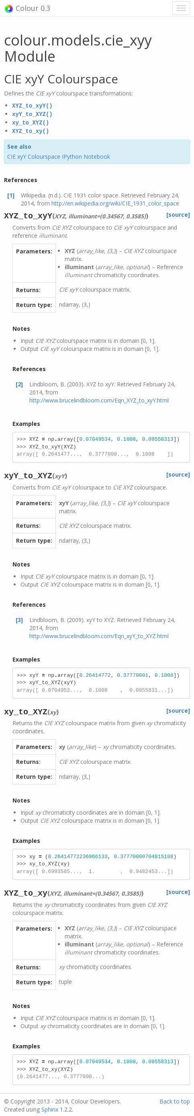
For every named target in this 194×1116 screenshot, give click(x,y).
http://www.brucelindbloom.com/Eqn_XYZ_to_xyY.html (99, 398)
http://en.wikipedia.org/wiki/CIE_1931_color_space (115, 201)
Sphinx (49, 1108)
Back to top (174, 1100)
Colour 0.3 (27, 8)
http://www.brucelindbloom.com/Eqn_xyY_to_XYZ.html (99, 634)
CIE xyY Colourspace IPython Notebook (58, 155)
